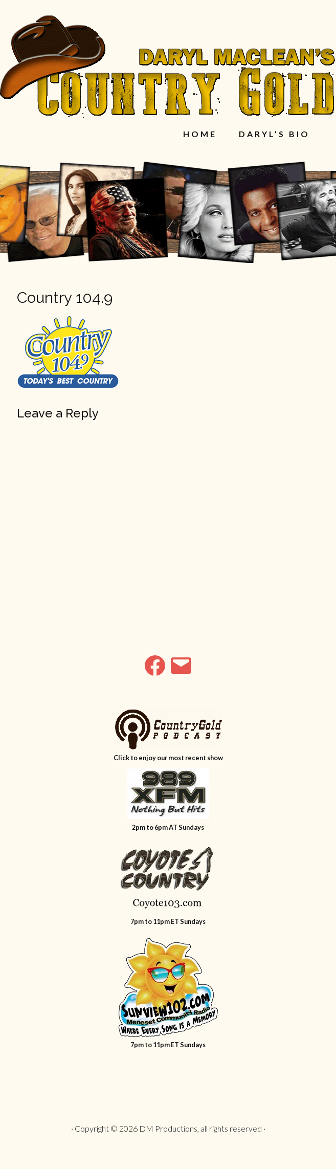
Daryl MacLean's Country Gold (168, 66)
